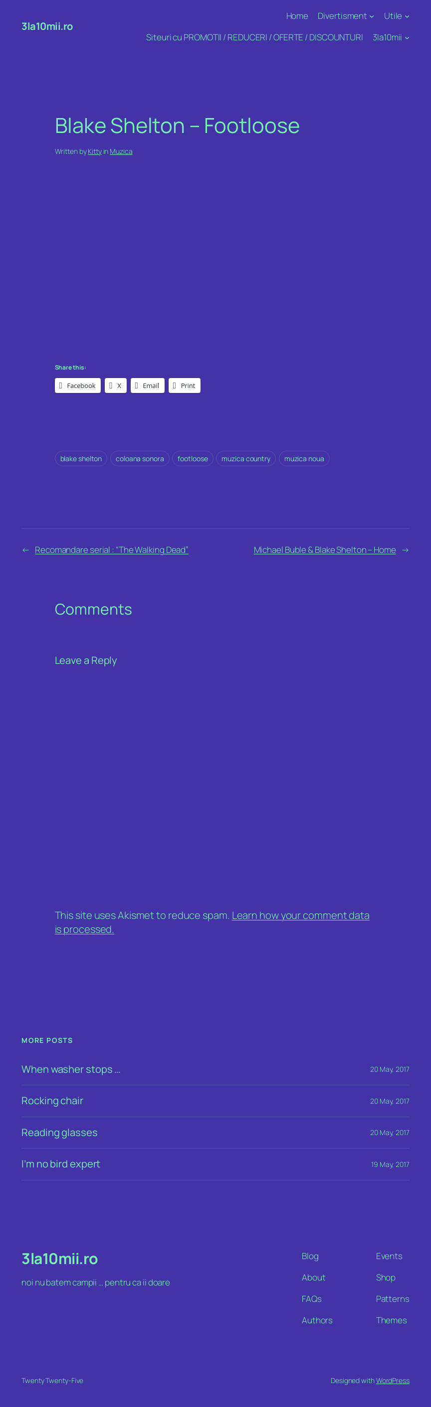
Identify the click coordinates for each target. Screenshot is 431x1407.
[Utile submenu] (407, 15)
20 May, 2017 (390, 1069)
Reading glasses (59, 1133)
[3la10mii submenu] (407, 37)
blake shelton (81, 458)
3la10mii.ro (47, 26)
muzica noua (304, 458)
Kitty (95, 151)
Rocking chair (52, 1101)
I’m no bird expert (60, 1164)
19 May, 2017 (390, 1164)
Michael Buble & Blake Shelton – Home (325, 549)
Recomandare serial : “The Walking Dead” (112, 549)
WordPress (393, 1380)
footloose (193, 458)
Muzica (121, 151)
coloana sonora (140, 458)
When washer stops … (71, 1069)
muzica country (245, 458)
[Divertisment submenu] (371, 15)
